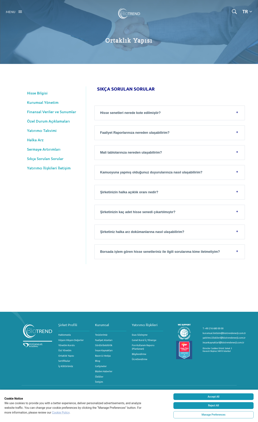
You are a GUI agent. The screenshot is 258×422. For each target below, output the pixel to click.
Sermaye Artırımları (44, 149)
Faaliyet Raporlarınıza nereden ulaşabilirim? (135, 132)
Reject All (213, 405)
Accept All (213, 396)
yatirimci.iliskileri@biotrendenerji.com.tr (224, 337)
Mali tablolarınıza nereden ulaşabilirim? (131, 152)
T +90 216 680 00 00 (213, 328)
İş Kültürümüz (65, 366)
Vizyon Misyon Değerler (71, 340)
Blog (97, 360)
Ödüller (99, 376)
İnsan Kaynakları (104, 350)
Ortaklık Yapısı (66, 355)
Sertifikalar (64, 360)
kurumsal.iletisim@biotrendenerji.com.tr (224, 333)
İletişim (99, 381)
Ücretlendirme (139, 359)
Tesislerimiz (101, 334)
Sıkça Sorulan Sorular (45, 158)
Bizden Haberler (103, 371)
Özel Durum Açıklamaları (48, 121)
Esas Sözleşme (139, 334)
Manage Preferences (213, 414)
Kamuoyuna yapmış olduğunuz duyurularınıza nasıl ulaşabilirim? (151, 172)
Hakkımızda (64, 334)
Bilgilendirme (139, 353)
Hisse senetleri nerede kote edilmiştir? (130, 113)
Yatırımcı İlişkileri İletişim (49, 168)
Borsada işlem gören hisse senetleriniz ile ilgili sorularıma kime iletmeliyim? (160, 252)
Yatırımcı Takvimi (42, 130)
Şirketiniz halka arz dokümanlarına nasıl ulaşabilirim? (142, 232)
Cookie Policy (61, 412)
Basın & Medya (103, 355)
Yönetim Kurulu (66, 345)
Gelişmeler (101, 366)
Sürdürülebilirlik (103, 345)
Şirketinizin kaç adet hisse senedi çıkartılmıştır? (137, 212)
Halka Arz (35, 139)
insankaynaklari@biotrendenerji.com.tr (223, 342)
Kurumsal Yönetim (42, 102)
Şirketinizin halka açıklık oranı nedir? (129, 192)
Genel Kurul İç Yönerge (144, 340)
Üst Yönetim (64, 350)
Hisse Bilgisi (37, 93)
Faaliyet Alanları (103, 340)
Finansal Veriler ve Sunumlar (51, 111)
